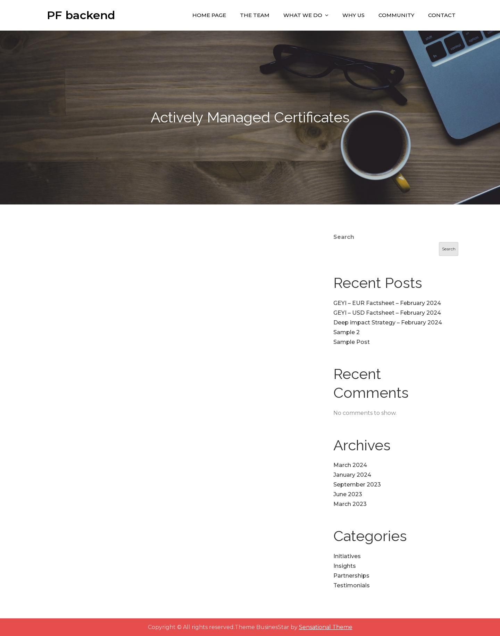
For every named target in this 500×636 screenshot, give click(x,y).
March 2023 (350, 504)
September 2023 (357, 484)
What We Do (302, 15)
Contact (442, 15)
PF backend (81, 15)
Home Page (209, 15)
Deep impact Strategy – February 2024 (387, 322)
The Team (254, 15)
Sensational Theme (325, 627)
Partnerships (351, 575)
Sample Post (351, 342)
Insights (344, 566)
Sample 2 (346, 332)
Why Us (353, 15)
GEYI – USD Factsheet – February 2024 (387, 312)
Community (396, 15)
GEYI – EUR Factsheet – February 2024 (387, 303)
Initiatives (347, 556)
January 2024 (352, 475)
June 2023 (347, 494)
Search (343, 237)
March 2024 (350, 465)
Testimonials (351, 585)
